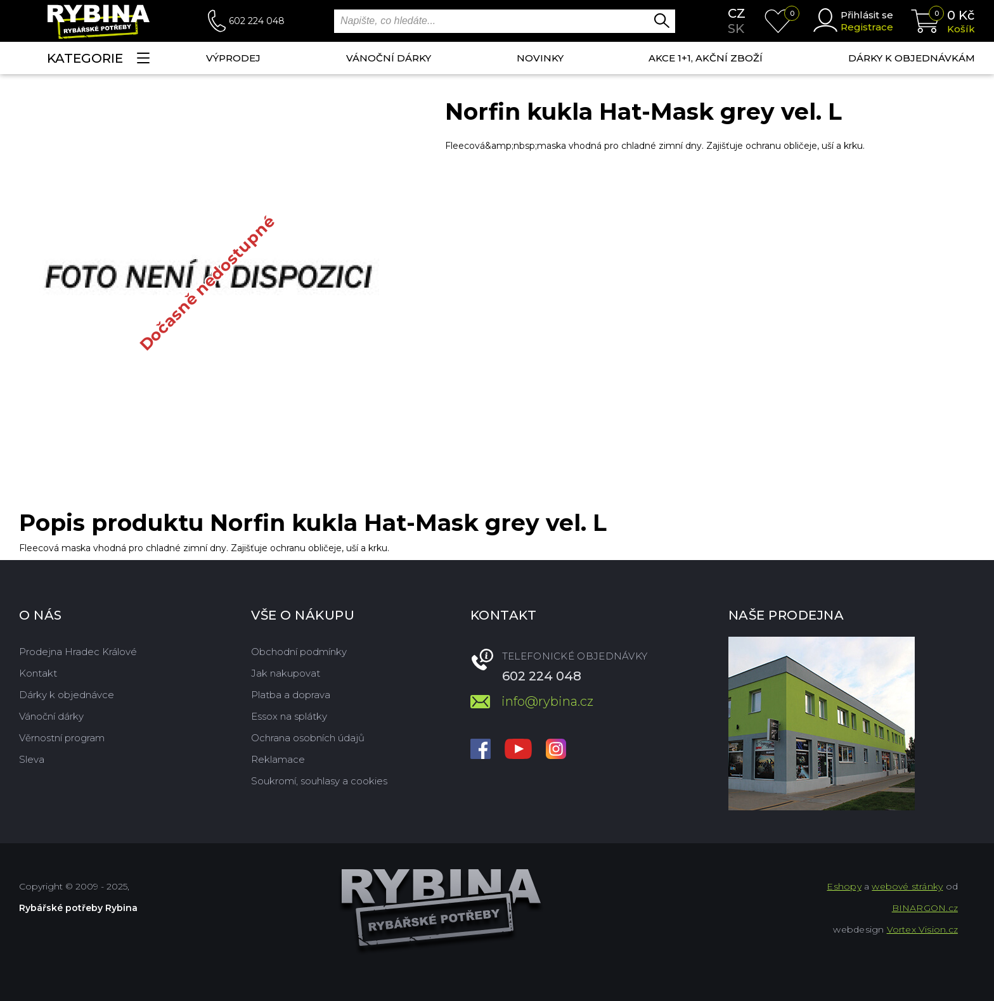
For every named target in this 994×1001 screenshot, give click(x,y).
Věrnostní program (62, 738)
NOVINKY (540, 58)
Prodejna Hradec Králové (78, 652)
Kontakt (38, 673)
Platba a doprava (290, 695)
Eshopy (844, 886)
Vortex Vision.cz (922, 929)
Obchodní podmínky (299, 652)
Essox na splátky (289, 716)
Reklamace (278, 759)
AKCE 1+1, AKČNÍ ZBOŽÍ (706, 58)
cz (737, 13)
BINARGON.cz (925, 908)
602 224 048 (257, 21)
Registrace (867, 27)
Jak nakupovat (285, 673)
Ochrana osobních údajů (308, 738)
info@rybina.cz (547, 701)
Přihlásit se (867, 15)
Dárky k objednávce (66, 695)
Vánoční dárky (388, 58)
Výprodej (233, 58)
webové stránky (907, 886)
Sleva (31, 759)
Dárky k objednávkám (911, 58)
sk (736, 28)
